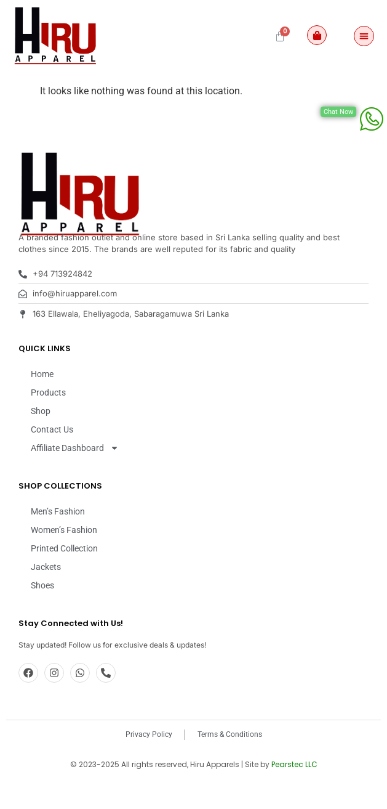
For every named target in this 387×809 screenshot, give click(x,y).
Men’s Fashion (58, 544)
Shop (40, 444)
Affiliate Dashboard (75, 480)
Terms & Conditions (229, 767)
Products (48, 425)
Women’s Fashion (64, 562)
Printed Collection (64, 581)
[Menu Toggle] (364, 36)
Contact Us (52, 462)
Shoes (42, 618)
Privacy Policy (149, 767)
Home (42, 407)
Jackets (46, 599)
